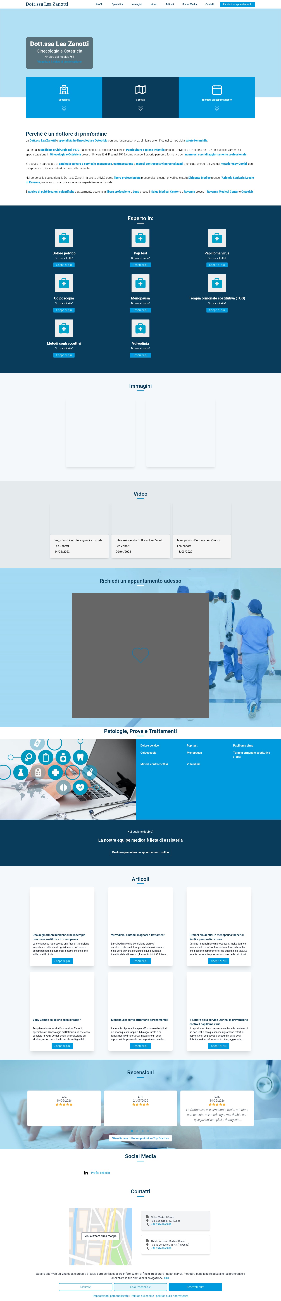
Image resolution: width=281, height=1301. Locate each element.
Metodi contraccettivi (154, 764)
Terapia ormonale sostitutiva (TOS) (251, 755)
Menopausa (194, 752)
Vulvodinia (193, 764)
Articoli (170, 4)
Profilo (99, 4)
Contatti (209, 4)
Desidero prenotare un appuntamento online (140, 852)
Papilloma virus (243, 745)
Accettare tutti (195, 1287)
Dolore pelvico (149, 745)
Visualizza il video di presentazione (59, 61)
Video (154, 4)
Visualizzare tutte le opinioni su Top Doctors (140, 1138)
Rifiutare (85, 1287)
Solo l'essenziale (140, 1287)
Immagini (137, 4)
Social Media (189, 4)
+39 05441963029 (161, 1248)
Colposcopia (148, 752)
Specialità (117, 4)
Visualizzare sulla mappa (100, 1236)
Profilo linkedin (100, 1172)
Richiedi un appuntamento (237, 4)
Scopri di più (64, 265)
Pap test (192, 745)
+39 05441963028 (161, 1224)
